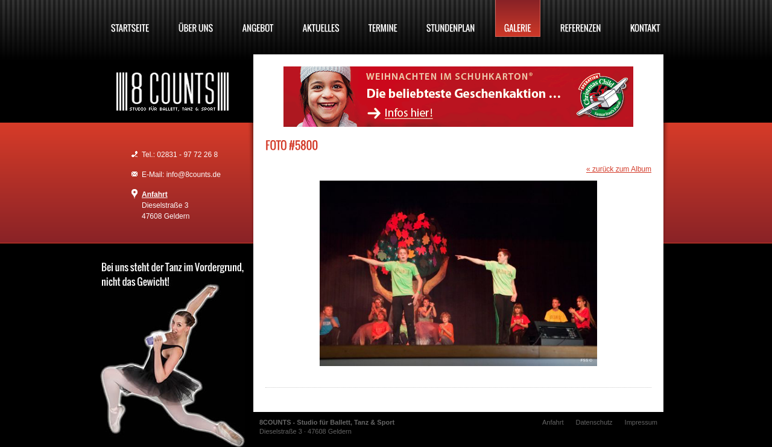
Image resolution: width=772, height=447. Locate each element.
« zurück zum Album (618, 169)
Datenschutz (593, 422)
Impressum (641, 422)
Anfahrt (155, 194)
